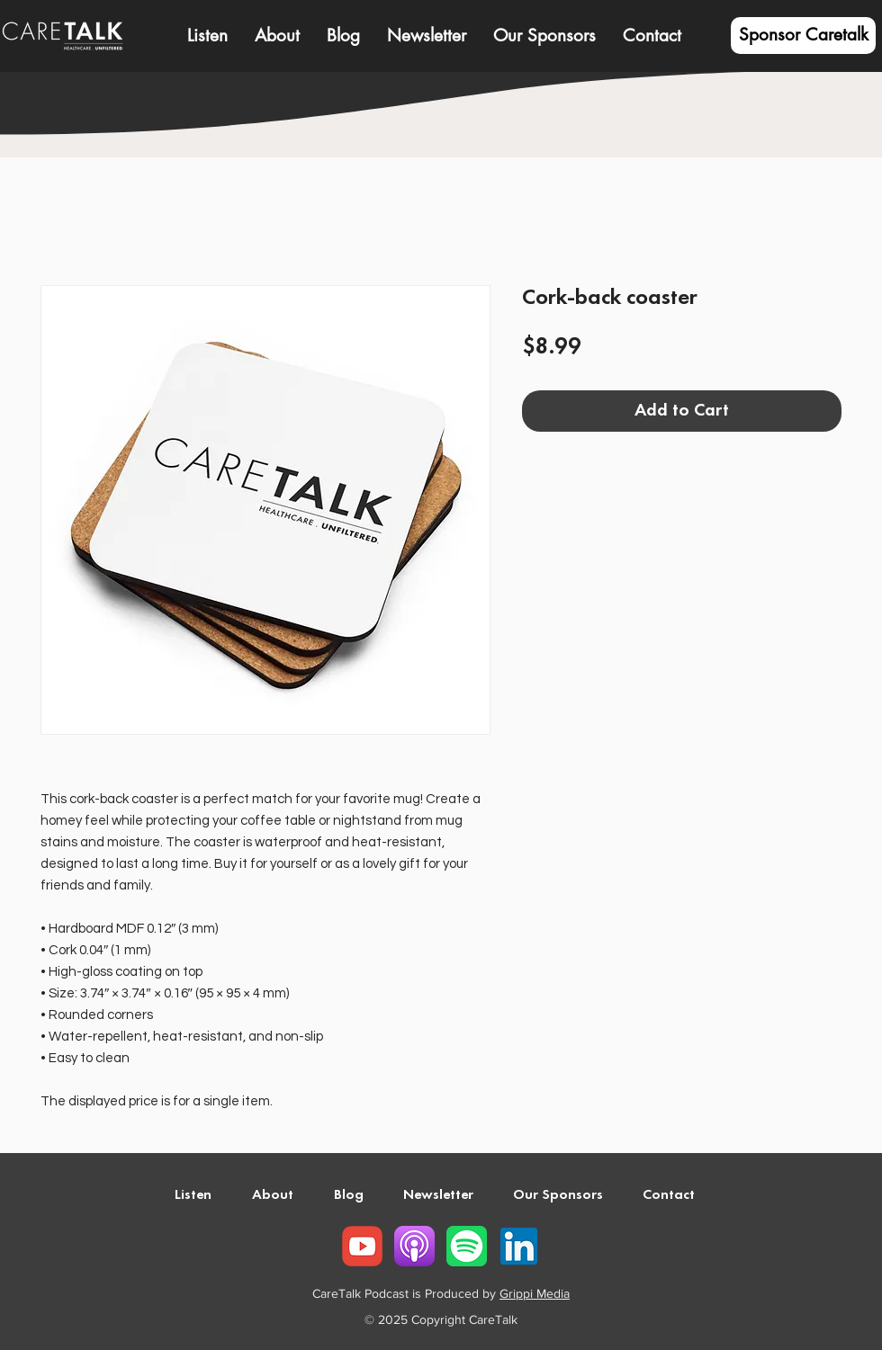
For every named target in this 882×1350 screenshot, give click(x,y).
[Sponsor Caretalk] (803, 35)
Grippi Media (535, 1293)
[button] (277, 35)
